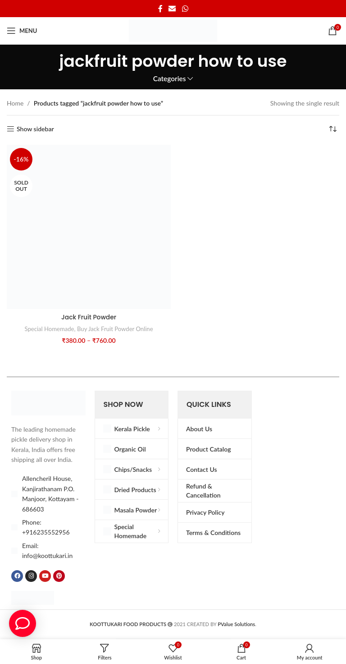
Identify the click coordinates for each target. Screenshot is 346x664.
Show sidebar (35, 129)
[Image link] (48, 402)
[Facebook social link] (160, 8)
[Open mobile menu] (21, 31)
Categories (169, 78)
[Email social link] (172, 8)
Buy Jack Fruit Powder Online (115, 328)
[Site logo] (173, 30)
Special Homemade (48, 328)
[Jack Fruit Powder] (89, 227)
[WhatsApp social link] (185, 8)
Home (15, 103)
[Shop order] (332, 129)
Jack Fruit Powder (89, 317)
